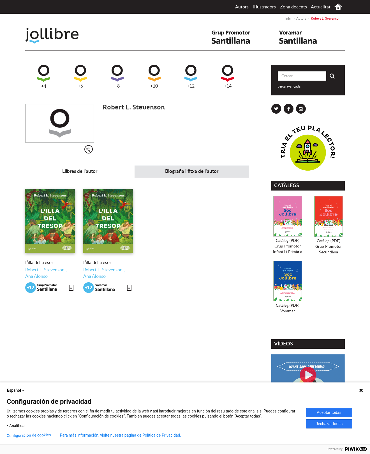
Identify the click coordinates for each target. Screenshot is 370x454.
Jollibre (56, 35)
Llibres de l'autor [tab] (79, 171)
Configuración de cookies (29, 435)
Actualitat (320, 7)
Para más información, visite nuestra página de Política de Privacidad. (120, 435)
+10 (154, 76)
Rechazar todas (329, 423)
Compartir (88, 149)
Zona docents (293, 7)
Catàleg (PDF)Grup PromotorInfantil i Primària (287, 246)
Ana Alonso (36, 276)
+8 (117, 76)
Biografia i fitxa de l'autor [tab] (191, 171)
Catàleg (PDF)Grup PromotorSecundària (328, 246)
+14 (227, 76)
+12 (190, 76)
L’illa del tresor (39, 262)
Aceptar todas (329, 412)
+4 (43, 77)
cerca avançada (289, 86)
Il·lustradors (264, 7)
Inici (338, 6)
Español (16, 390)
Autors (242, 7)
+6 (80, 76)
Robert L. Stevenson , (46, 270)
